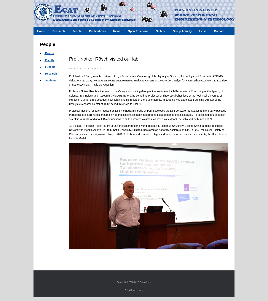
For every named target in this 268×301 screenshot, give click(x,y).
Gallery (160, 31)
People (77, 31)
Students (50, 80)
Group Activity (182, 31)
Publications (97, 31)
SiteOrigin (131, 290)
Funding (49, 66)
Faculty (49, 60)
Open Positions (138, 31)
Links (202, 31)
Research (50, 73)
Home (41, 31)
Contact (219, 31)
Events (49, 53)
